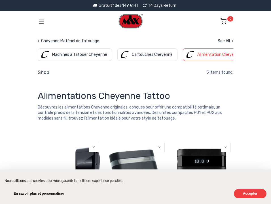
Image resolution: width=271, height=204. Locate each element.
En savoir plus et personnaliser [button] (39, 194)
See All (225, 41)
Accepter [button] (250, 194)
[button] (94, 147)
